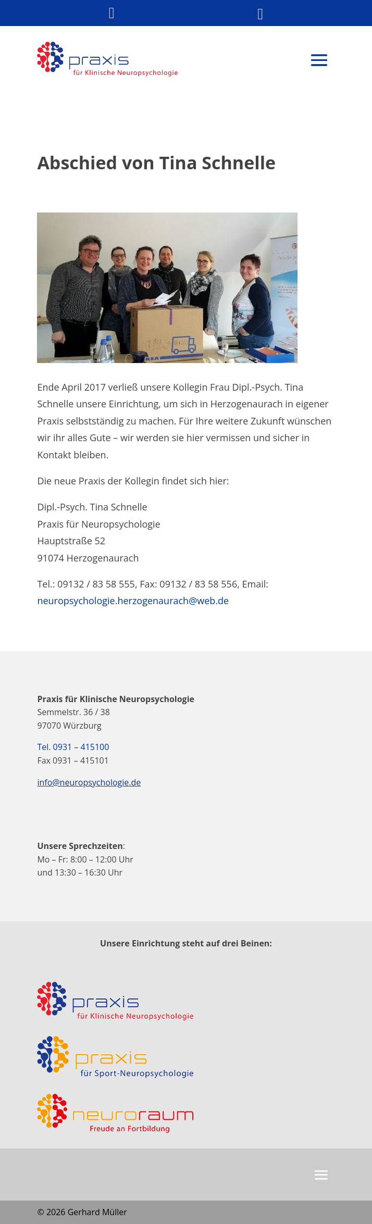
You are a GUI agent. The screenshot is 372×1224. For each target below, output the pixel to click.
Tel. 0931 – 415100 (73, 747)
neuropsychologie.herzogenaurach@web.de (133, 600)
